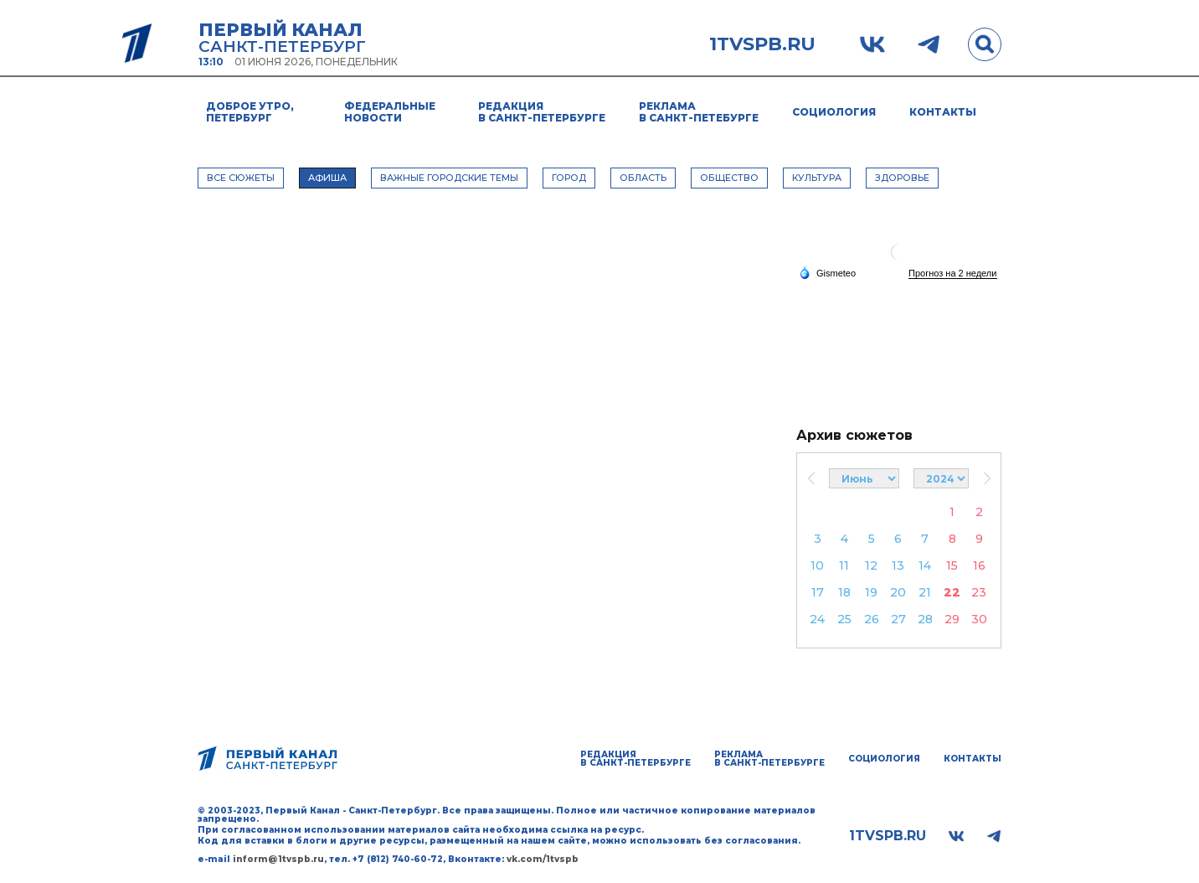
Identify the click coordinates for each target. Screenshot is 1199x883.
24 (817, 619)
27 (898, 619)
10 (817, 565)
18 (844, 592)
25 (844, 619)
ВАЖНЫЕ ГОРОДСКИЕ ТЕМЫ (449, 177)
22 (952, 592)
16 (979, 565)
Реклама (699, 112)
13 (898, 565)
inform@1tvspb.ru (278, 859)
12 (871, 565)
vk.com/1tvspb (543, 859)
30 (979, 619)
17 (817, 592)
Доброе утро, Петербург (250, 112)
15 (952, 565)
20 (898, 592)
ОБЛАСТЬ (643, 177)
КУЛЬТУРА (816, 177)
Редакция (541, 112)
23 (978, 592)
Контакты (942, 112)
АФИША (327, 177)
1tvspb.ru (762, 44)
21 (925, 592)
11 (844, 565)
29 (952, 619)
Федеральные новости (389, 112)
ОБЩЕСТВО (729, 177)
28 (925, 619)
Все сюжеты (241, 177)
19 (871, 592)
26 (871, 619)
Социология (834, 112)
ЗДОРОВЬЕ (902, 177)
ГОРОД (569, 177)
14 (925, 565)
